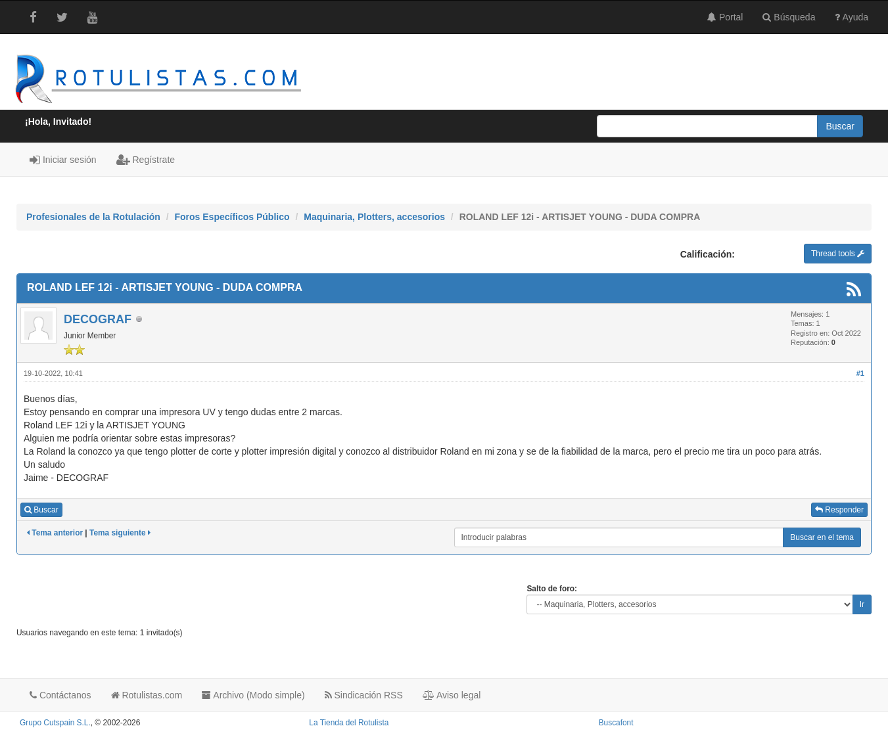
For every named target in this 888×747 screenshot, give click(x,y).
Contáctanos (60, 695)
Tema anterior (55, 532)
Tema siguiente (120, 532)
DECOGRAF (97, 319)
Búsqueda (788, 17)
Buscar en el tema (822, 537)
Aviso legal (452, 695)
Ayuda (851, 17)
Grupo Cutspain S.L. (55, 722)
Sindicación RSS (364, 695)
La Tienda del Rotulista (348, 722)
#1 (860, 373)
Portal (725, 17)
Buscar (41, 509)
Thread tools (837, 253)
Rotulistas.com (147, 695)
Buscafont (616, 722)
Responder (839, 509)
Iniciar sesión (63, 159)
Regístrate (145, 159)
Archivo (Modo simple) (253, 695)
